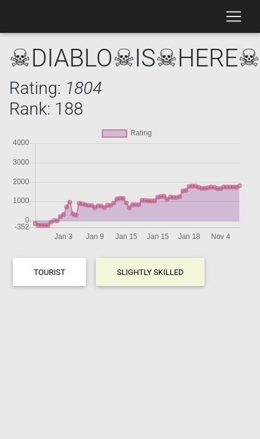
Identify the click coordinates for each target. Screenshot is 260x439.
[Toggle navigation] (233, 16)
